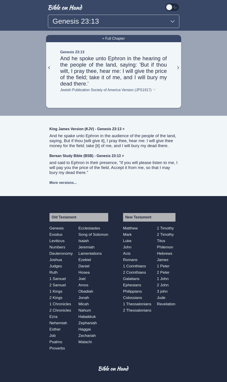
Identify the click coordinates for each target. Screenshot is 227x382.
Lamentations (90, 253)
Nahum (85, 310)
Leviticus (57, 240)
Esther (55, 329)
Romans (130, 259)
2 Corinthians (134, 272)
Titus (161, 240)
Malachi (85, 342)
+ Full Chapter (113, 38)
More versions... (63, 183)
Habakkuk (87, 316)
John (127, 247)
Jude (161, 297)
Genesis (56, 228)
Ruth (53, 272)
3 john (162, 291)
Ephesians (132, 285)
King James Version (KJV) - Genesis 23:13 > (87, 129)
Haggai (85, 329)
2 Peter (163, 272)
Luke (127, 240)
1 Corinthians (134, 266)
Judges (55, 266)
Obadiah (86, 291)
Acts (127, 253)
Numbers (57, 247)
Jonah (84, 297)
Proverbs (57, 348)
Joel (82, 278)
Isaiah (84, 240)
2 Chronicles (60, 310)
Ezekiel (85, 259)
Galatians (131, 278)
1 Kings (56, 291)
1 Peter (163, 266)
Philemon (165, 247)
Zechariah (87, 335)
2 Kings (56, 297)
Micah (84, 304)
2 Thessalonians (137, 310)
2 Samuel (57, 285)
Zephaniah (88, 323)
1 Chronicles (60, 304)
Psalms (55, 342)
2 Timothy (165, 234)
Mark (127, 234)
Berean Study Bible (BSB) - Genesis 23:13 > (86, 156)
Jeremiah (86, 247)
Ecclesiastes (89, 228)
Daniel (84, 266)
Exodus (56, 234)
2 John (163, 285)
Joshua (55, 259)
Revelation (166, 304)
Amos (83, 285)
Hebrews (164, 253)
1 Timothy (165, 228)
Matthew (130, 228)
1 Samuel (57, 278)
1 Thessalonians (137, 304)
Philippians (132, 291)
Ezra (53, 316)
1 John (163, 278)
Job (52, 335)
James (163, 259)
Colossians (132, 297)
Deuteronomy (61, 253)
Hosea (84, 272)
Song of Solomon (93, 234)
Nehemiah (58, 323)
